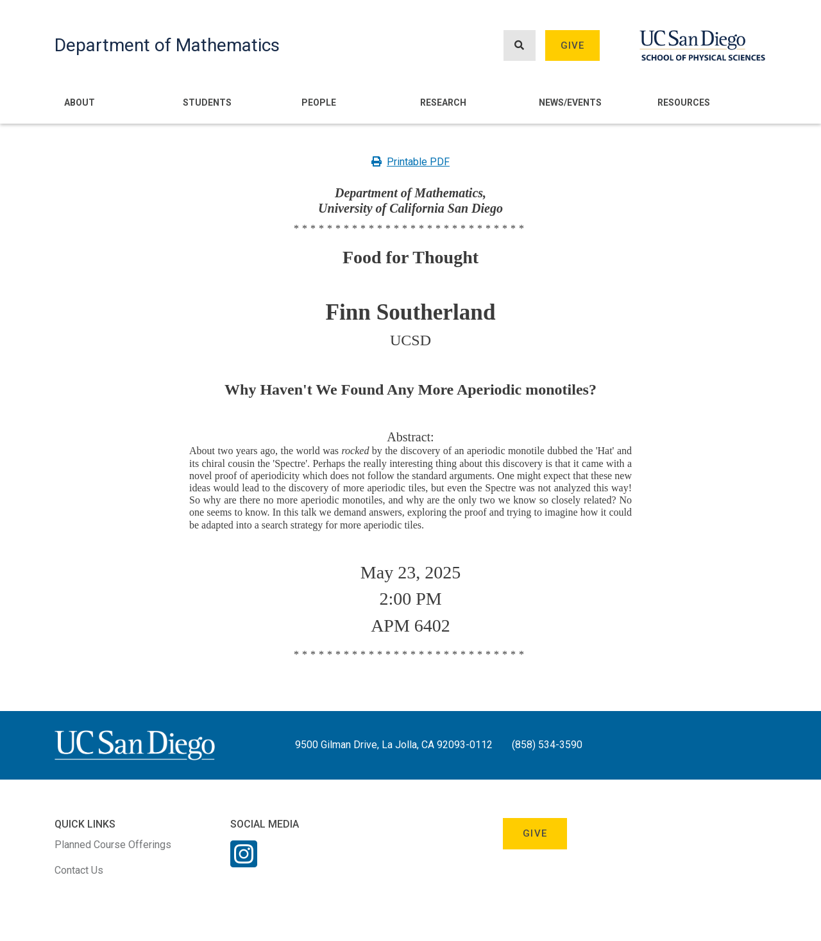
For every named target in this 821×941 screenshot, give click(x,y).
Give (573, 45)
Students (207, 102)
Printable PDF (410, 162)
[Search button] (520, 45)
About (79, 102)
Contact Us (79, 870)
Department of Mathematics (167, 45)
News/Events (570, 102)
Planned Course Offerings (113, 845)
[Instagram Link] (243, 862)
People (318, 102)
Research (443, 102)
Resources (683, 102)
